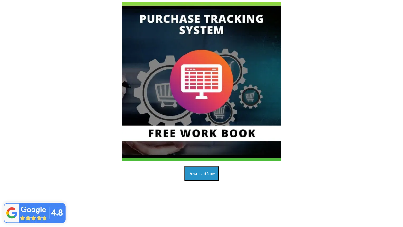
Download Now (201, 173)
